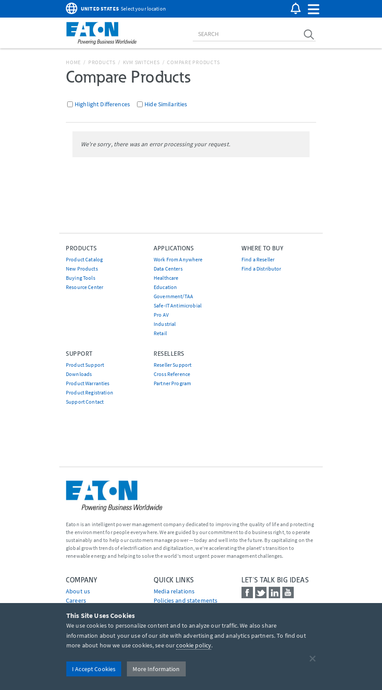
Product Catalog (84, 259)
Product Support (85, 364)
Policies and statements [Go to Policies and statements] (185, 600)
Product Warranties (88, 383)
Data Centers (168, 268)
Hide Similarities (165, 104)
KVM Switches (141, 62)
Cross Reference (172, 374)
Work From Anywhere (178, 259)
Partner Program (172, 383)
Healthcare (166, 278)
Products (101, 62)
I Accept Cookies (93, 669)
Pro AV (161, 314)
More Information (156, 669)
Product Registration (89, 392)
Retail (160, 333)
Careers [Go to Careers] (76, 600)
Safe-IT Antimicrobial (178, 305)
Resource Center (84, 287)
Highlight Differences (102, 104)
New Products (82, 268)
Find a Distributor (261, 268)
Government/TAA (173, 296)
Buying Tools (80, 278)
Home (73, 62)
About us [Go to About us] (78, 591)
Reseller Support (172, 364)
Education (165, 287)
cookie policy (193, 645)
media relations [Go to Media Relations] (174, 591)
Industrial (165, 324)
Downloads (79, 374)
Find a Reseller (257, 259)
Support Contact (85, 401)
